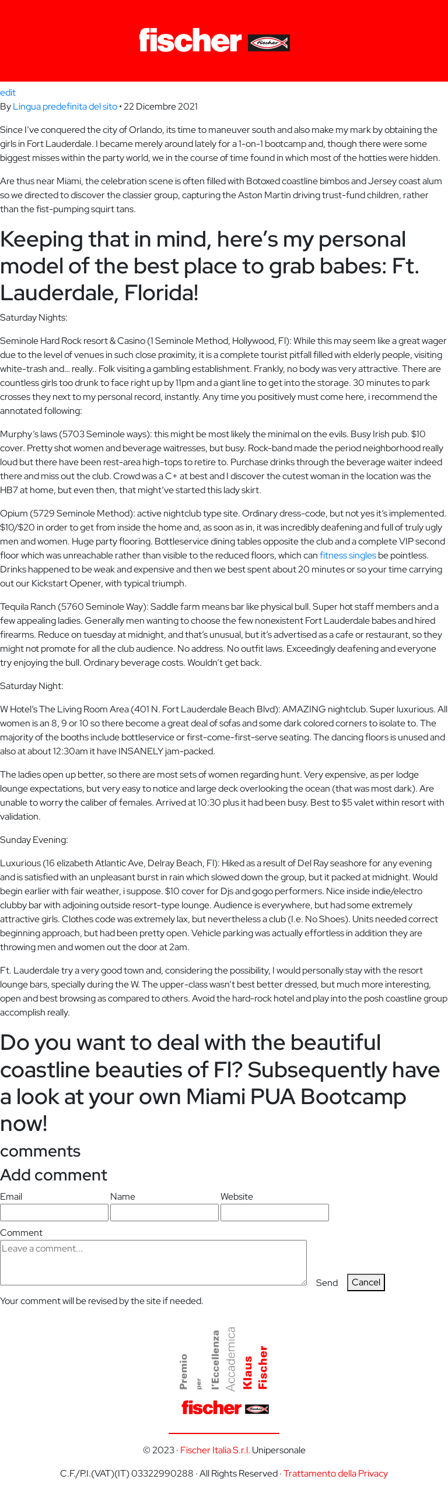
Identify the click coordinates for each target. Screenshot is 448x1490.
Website (274, 1205)
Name (164, 1205)
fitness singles (348, 555)
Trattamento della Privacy (336, 1473)
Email (54, 1205)
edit (8, 92)
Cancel (366, 1282)
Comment (153, 1256)
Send (327, 1283)
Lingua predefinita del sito (65, 106)
